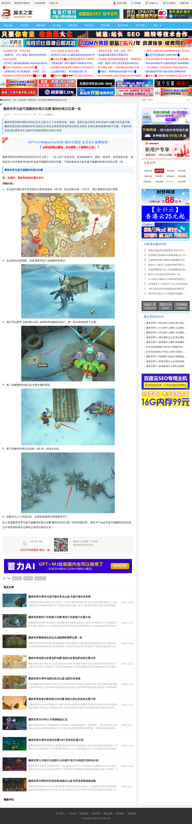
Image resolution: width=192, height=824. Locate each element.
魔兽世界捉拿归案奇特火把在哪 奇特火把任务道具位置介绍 (62, 699)
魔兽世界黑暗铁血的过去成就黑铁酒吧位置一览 (55, 637)
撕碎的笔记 (40, 578)
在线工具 (53, 3)
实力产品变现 (10, 59)
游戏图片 (159, 176)
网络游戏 (40, 25)
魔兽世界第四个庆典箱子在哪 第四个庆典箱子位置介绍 (59, 617)
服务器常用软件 (22, 3)
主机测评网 (39, 3)
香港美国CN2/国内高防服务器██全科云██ (24, 75)
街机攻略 (72, 25)
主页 (14, 100)
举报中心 (153, 3)
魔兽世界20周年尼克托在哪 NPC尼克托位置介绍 (55, 740)
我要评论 (49, 115)
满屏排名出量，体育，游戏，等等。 (116, 50)
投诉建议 (119, 813)
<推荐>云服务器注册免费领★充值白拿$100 (167, 50)
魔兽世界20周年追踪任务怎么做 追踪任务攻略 (54, 678)
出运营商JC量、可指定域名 (17, 50)
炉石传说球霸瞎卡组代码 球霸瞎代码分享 (166, 347)
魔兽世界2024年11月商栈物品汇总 (48, 719)
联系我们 (84, 813)
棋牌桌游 (170, 176)
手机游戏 (24, 25)
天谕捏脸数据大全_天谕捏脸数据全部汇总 (169, 269)
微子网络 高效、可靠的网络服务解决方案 (118, 67)
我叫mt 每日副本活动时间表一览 (164, 274)
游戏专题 (148, 176)
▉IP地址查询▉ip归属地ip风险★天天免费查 (72, 59)
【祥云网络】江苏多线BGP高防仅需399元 (167, 67)
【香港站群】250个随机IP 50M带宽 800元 (72, 63)
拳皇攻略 (105, 25)
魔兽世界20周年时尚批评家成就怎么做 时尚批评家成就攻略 (62, 781)
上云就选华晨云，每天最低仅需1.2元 (69, 71)
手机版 (137, 3)
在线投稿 (131, 813)
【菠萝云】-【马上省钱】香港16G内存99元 (25, 55)
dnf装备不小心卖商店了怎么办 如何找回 (168, 284)
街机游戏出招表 (148, 182)
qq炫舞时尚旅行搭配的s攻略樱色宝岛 (166, 260)
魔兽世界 (17, 578)
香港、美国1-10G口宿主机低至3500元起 (118, 63)
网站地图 (108, 813)
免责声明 (96, 813)
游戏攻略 (8, 25)
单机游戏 (88, 25)
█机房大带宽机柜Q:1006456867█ (162, 55)
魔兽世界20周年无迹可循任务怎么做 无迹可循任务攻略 (59, 596)
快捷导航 (186, 3)
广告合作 (72, 813)
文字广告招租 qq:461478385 (65, 50)
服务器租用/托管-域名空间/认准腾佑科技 (166, 71)
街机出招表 (122, 25)
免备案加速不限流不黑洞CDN (113, 55)
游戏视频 (182, 176)
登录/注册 (121, 3)
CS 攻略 (57, 25)
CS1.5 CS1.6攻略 (170, 182)
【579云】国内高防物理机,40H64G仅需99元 (25, 63)
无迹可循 (28, 578)
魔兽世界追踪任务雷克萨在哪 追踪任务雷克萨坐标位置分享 (62, 658)
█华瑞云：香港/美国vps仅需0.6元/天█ (117, 71)
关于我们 (60, 813)
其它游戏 (140, 25)
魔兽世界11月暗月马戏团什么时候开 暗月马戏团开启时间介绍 (63, 760)
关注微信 (170, 3)
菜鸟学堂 (5, 3)
